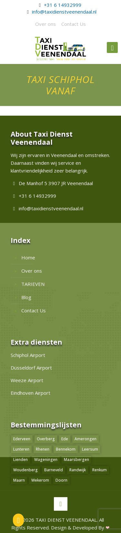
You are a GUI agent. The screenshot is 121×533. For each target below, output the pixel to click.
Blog (26, 297)
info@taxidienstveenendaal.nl (64, 11)
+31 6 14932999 (62, 5)
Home (28, 257)
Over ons (45, 24)
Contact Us (73, 24)
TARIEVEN (33, 284)
